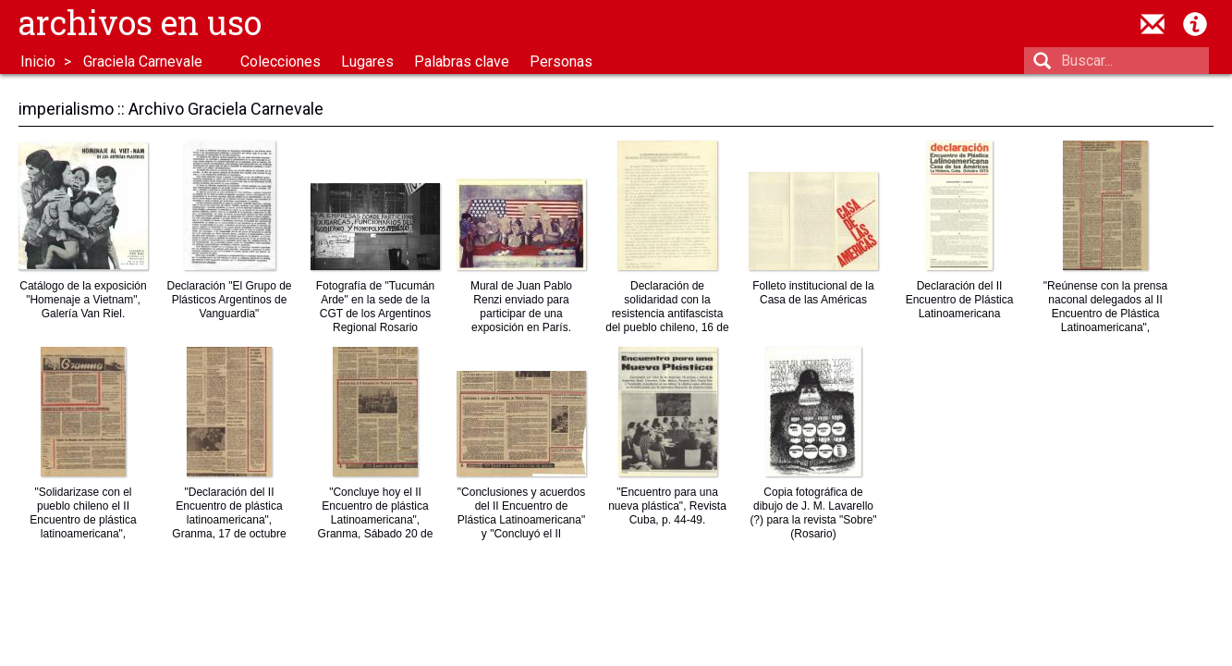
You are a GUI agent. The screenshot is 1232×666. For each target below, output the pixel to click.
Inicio (37, 61)
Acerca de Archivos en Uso (1195, 24)
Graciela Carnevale (142, 61)
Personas (561, 61)
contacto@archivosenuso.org (1152, 24)
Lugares (367, 61)
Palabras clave (461, 61)
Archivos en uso (140, 22)
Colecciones (280, 61)
